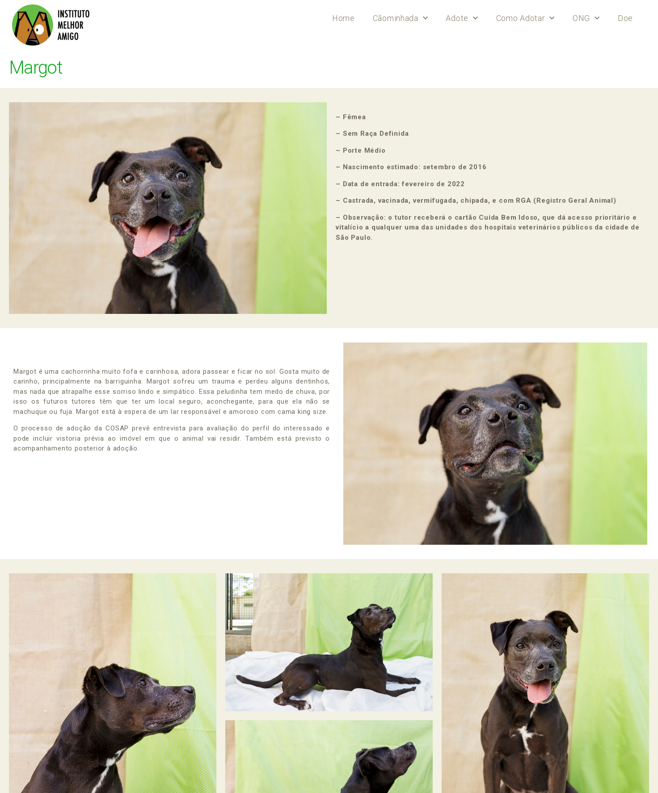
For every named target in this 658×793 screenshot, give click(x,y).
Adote (462, 18)
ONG (586, 18)
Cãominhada (400, 18)
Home (343, 18)
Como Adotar (525, 18)
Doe (625, 18)
